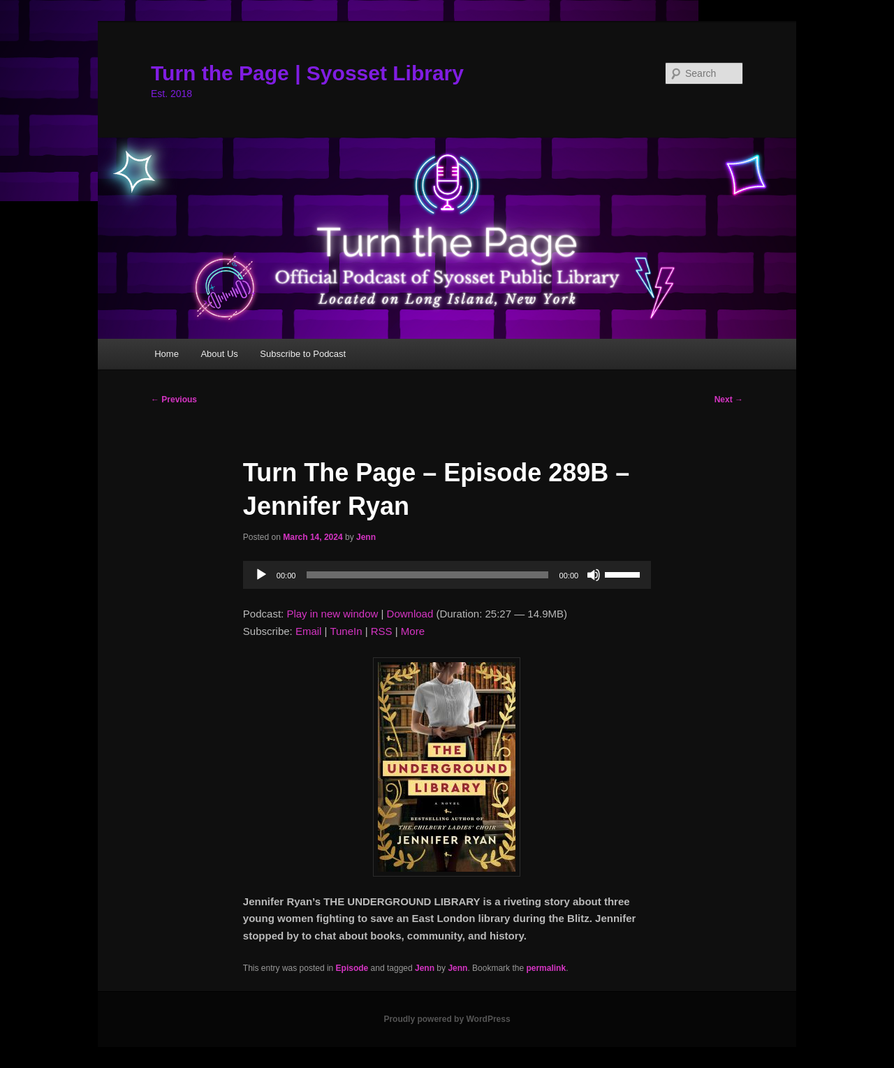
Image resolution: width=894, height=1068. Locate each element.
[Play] (261, 575)
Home (166, 354)
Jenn (366, 537)
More (413, 631)
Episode (352, 968)
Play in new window (332, 614)
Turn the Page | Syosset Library (307, 73)
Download (410, 614)
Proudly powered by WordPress (446, 1019)
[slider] (427, 574)
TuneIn (346, 631)
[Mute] (594, 575)
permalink (546, 968)
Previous (174, 399)
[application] (447, 575)
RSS (382, 631)
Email (308, 631)
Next (729, 399)
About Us (218, 354)
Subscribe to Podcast (303, 354)
